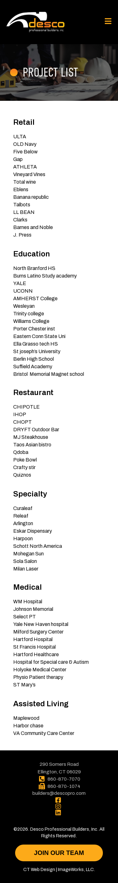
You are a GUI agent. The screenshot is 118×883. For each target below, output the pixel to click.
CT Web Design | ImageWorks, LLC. (59, 869)
